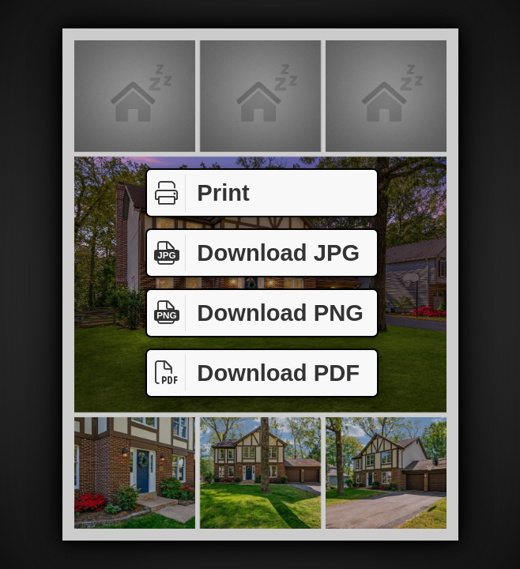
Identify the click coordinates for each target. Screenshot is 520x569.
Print (198, 193)
